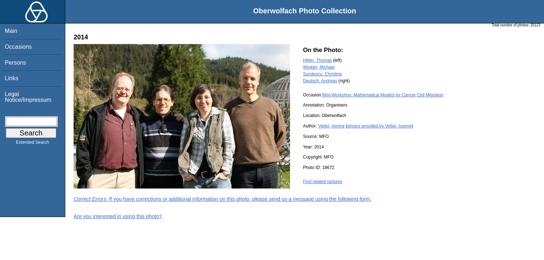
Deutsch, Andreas (320, 80)
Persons (15, 63)
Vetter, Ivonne (331, 126)
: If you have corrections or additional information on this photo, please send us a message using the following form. (223, 199)
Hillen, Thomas (317, 60)
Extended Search (32, 144)
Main (11, 31)
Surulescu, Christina (322, 74)
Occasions (18, 47)
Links (11, 78)
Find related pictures (322, 181)
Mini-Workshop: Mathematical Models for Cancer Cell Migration (382, 95)
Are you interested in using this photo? (118, 216)
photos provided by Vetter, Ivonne (379, 126)
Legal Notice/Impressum (28, 97)
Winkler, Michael (318, 67)
